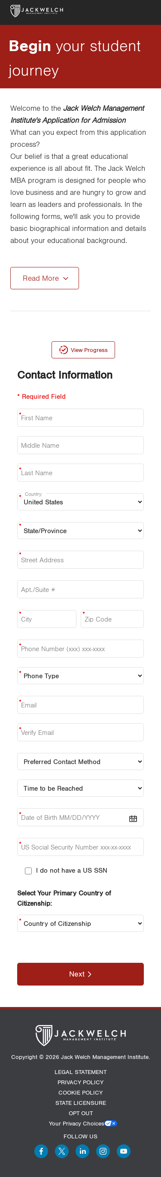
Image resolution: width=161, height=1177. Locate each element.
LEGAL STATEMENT (80, 1072)
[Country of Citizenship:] (80, 923)
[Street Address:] (80, 560)
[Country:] (80, 501)
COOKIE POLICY (80, 1092)
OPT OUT (81, 1113)
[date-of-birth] (80, 817)
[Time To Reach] (80, 788)
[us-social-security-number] (80, 847)
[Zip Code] (112, 619)
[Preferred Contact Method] (80, 761)
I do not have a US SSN (71, 870)
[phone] (80, 649)
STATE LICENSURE (80, 1103)
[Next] (80, 974)
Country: (34, 494)
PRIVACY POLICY (80, 1082)
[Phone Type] (80, 675)
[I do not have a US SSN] (28, 871)
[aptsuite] (80, 589)
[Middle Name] (80, 445)
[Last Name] (80, 473)
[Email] (80, 705)
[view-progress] (83, 349)
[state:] (80, 530)
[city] (46, 619)
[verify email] (80, 732)
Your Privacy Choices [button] (76, 1123)
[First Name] (80, 418)
